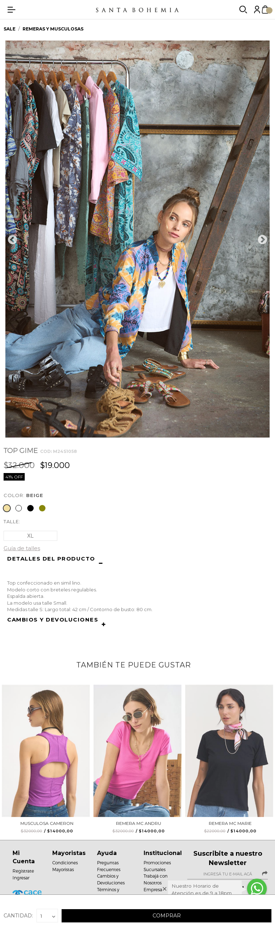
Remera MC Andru (138, 825)
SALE (10, 29)
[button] (137, 564)
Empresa (153, 889)
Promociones (157, 862)
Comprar (167, 915)
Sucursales (154, 869)
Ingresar (21, 877)
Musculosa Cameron (46, 825)
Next (262, 240)
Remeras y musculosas (53, 29)
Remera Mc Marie (230, 825)
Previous (12, 240)
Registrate (23, 870)
